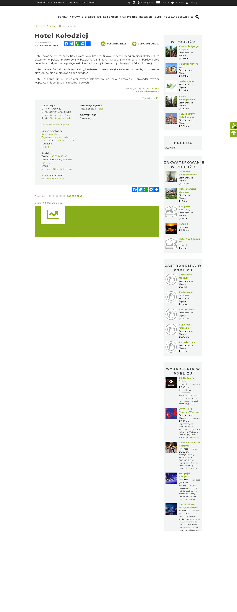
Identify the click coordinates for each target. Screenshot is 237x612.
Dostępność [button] (147, 3)
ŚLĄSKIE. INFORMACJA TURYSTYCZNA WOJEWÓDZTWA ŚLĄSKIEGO (66, 2)
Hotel (100, 108)
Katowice (169, 147)
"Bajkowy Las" (187, 81)
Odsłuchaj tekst (113, 43)
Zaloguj (191, 3)
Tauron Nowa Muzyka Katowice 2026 (189, 507)
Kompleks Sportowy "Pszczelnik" (186, 209)
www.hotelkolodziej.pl (52, 178)
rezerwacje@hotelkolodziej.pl (56, 169)
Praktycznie (128, 17)
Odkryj (63, 17)
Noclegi (45, 147)
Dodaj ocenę (74, 196)
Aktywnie (76, 17)
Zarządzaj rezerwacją (147, 91)
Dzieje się (146, 17)
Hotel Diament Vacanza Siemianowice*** (188, 192)
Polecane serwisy (176, 17)
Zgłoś (155, 88)
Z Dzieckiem (93, 17)
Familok (183, 224)
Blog (158, 17)
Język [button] (164, 3)
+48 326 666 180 (58, 156)
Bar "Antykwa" (187, 309)
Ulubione (177, 3)
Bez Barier (110, 17)
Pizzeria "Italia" (187, 342)
